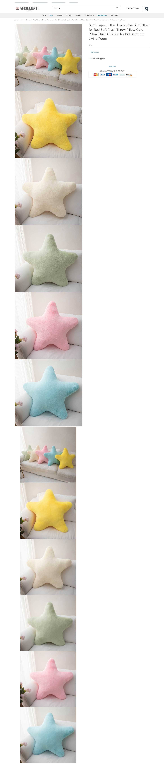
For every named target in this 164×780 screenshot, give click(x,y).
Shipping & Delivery (22, 1)
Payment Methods (58, 1)
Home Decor (26, 20)
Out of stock (95, 52)
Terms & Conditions (40, 1)
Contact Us (73, 1)
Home (17, 20)
